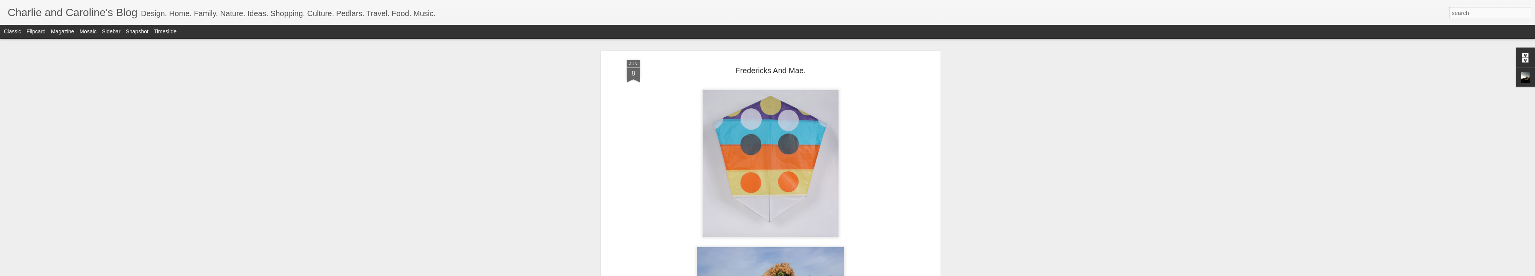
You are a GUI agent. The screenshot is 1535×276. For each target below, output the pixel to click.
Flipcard (36, 31)
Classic (12, 31)
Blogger (791, 271)
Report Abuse (814, 271)
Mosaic (87, 31)
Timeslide (165, 31)
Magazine (62, 31)
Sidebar (111, 31)
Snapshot (137, 31)
